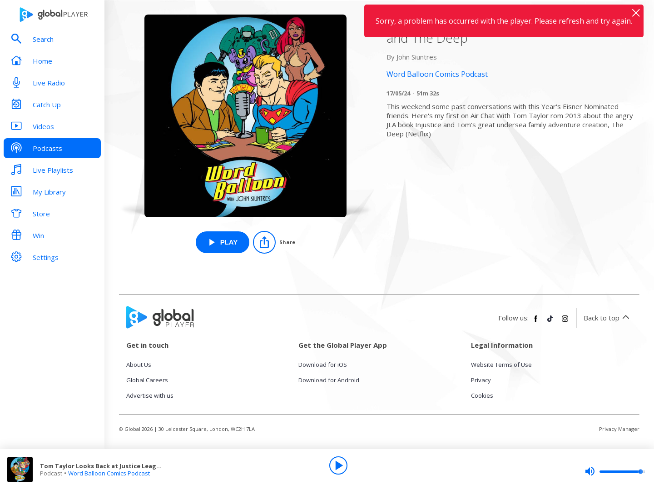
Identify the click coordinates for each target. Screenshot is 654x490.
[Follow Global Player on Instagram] (565, 322)
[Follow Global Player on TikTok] (550, 322)
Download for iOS (322, 364)
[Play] (338, 465)
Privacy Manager (619, 429)
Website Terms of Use (501, 364)
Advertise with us (149, 395)
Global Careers (147, 380)
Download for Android (328, 380)
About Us (138, 364)
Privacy (481, 380)
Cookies (482, 395)
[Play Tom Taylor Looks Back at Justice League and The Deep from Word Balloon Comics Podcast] (223, 242)
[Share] (274, 242)
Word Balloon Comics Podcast (109, 473)
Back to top (608, 317)
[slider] (615, 471)
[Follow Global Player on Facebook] (536, 322)
